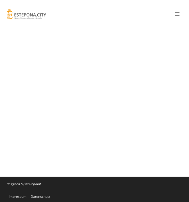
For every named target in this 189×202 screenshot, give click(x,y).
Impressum (17, 196)
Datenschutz (40, 196)
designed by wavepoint (24, 184)
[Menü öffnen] (177, 14)
